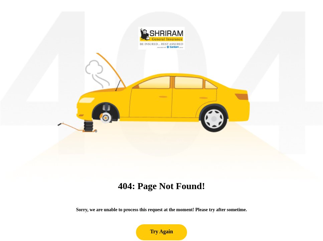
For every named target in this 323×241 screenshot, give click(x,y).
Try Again (161, 231)
